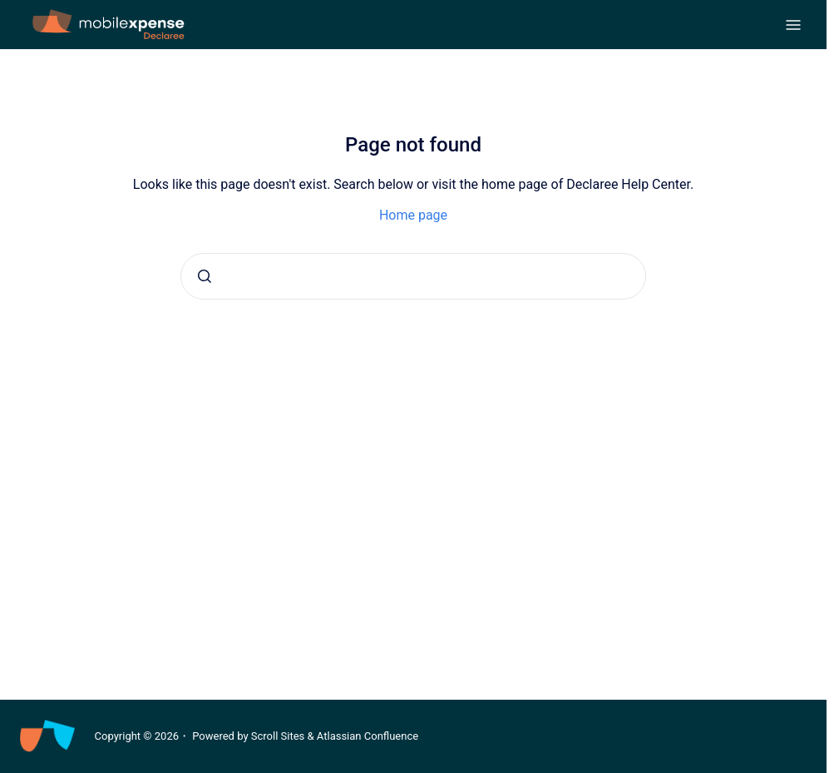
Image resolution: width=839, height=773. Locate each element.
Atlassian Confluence (367, 736)
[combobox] (413, 276)
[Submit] (204, 276)
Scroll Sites (278, 736)
